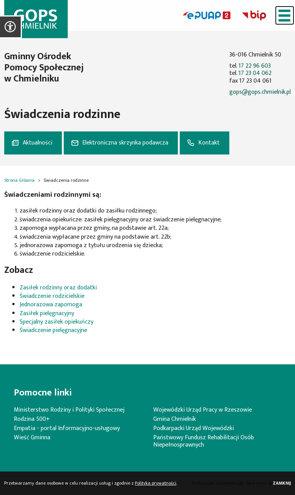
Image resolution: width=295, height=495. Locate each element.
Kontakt (209, 143)
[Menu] (284, 15)
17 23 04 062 (255, 73)
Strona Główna (19, 180)
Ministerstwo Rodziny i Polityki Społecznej (69, 410)
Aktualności (37, 143)
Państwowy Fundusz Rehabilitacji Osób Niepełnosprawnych (203, 441)
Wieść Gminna (32, 437)
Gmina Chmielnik (174, 419)
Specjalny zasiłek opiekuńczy (56, 322)
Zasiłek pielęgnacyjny (47, 313)
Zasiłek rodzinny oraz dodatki (58, 287)
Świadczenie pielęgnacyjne (53, 330)
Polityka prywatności (155, 483)
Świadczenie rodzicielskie (52, 296)
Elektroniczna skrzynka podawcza (125, 143)
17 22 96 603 (255, 66)
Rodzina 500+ (32, 419)
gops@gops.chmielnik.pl (260, 92)
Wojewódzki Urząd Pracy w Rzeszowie (202, 410)
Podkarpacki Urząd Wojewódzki (193, 428)
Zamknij (282, 483)
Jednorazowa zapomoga (51, 304)
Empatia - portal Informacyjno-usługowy (67, 428)
